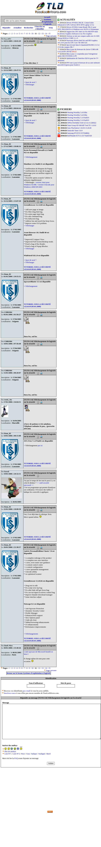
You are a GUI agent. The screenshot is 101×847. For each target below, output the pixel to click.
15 (49, 33)
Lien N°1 (7, 754)
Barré (49, 754)
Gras (28, 754)
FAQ (51, 28)
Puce (23, 754)
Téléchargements (31, 634)
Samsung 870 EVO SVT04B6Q (78, 133)
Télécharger (29, 84)
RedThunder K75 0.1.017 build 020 (79, 136)
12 (39, 33)
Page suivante (51, 36)
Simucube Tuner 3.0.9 (74, 131)
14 (46, 33)
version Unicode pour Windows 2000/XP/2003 (39, 186)
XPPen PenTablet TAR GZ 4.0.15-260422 (81, 123)
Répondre (6, 28)
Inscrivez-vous (9, 693)
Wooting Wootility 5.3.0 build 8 (78, 118)
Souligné (42, 754)
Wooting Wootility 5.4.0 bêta (77, 112)
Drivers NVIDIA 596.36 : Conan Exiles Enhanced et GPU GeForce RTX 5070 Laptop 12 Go (76, 24)
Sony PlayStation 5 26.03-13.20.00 (79, 128)
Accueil (47, 17)
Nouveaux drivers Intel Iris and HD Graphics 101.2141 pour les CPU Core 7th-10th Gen (77, 41)
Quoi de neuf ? (30, 82)
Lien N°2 (16, 754)
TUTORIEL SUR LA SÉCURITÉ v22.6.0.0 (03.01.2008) (37, 99)
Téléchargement (31, 157)
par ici (40, 445)
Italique (34, 754)
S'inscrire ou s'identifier (40, 27)
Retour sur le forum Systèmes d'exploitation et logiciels (29, 673)
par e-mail (26, 691)
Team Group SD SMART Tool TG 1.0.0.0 (81, 125)
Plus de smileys (10, 751)
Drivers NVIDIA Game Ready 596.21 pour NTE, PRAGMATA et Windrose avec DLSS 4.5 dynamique (78, 28)
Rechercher (28, 28)
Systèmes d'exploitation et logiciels (47, 21)
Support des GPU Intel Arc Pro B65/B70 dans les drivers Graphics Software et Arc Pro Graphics (78, 33)
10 (32, 33)
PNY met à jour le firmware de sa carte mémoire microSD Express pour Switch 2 (79, 64)
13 (43, 33)
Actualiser (17, 28)
